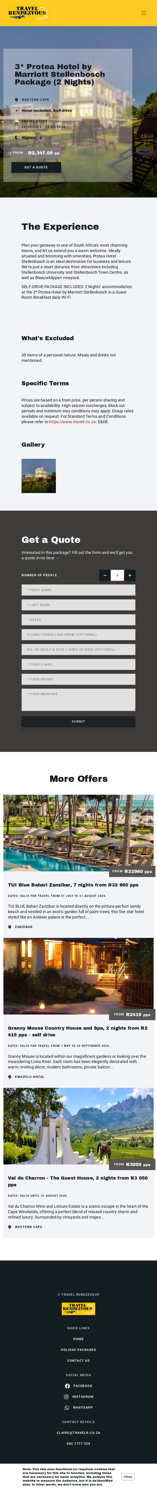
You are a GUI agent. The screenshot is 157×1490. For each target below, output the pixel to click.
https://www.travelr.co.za (72, 421)
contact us (78, 1360)
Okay (128, 1477)
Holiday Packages (78, 1350)
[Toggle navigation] (143, 13)
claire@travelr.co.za (78, 1433)
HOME (78, 1339)
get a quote (36, 167)
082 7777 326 (78, 1443)
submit (79, 721)
